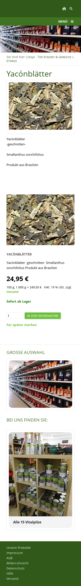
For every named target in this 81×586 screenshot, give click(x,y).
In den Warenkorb (42, 316)
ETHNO (11, 61)
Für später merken (21, 325)
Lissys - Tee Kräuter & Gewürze (48, 57)
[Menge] (14, 315)
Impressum (14, 553)
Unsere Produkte (18, 548)
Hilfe (9, 573)
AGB (9, 558)
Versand (12, 292)
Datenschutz (15, 568)
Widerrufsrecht (17, 563)
